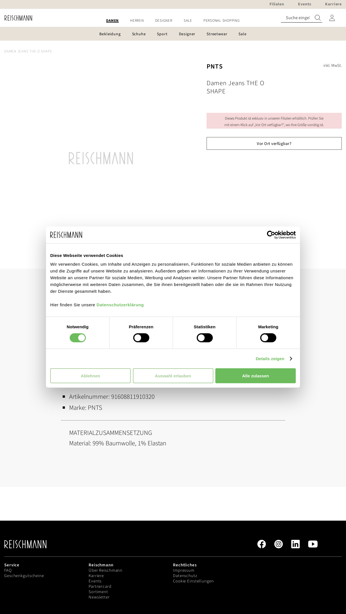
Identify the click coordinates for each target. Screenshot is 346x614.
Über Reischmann (105, 570)
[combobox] (301, 18)
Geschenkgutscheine (24, 576)
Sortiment (98, 592)
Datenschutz (185, 576)
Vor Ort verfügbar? (274, 144)
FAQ (8, 570)
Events (95, 581)
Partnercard (100, 586)
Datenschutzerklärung (120, 304)
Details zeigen (270, 358)
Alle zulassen (255, 375)
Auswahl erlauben (173, 375)
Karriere (96, 576)
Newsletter (99, 597)
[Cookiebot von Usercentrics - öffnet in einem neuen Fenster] (271, 234)
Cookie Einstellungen (193, 581)
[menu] (173, 20)
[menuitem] (112, 20)
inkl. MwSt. (332, 66)
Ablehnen (90, 375)
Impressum (183, 570)
